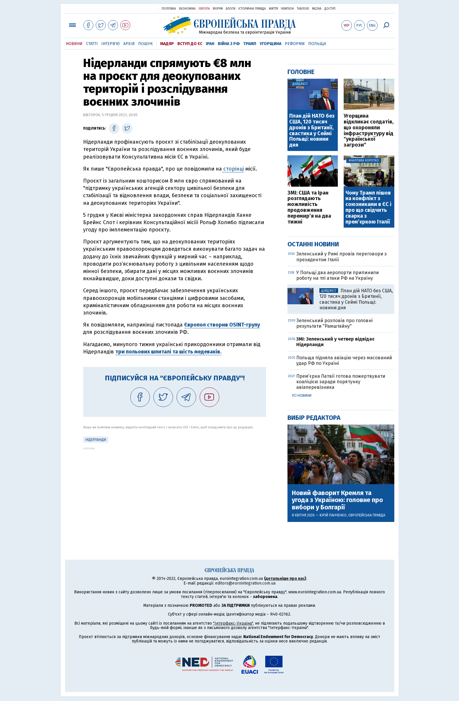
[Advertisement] (174, 491)
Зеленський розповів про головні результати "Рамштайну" (334, 323)
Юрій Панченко (333, 515)
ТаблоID (303, 9)
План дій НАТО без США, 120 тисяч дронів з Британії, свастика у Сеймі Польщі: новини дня (312, 130)
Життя (273, 9)
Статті (92, 43)
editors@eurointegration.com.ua (245, 583)
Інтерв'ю (110, 43)
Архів (129, 43)
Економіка (187, 9)
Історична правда (252, 9)
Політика (169, 9)
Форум (218, 9)
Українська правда (140, 8)
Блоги (230, 9)
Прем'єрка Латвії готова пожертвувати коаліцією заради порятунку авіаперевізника (340, 381)
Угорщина (270, 43)
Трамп (249, 43)
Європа (204, 9)
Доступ (329, 9)
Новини (74, 43)
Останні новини (313, 244)
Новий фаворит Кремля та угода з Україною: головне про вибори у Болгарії (337, 500)
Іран (210, 43)
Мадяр (167, 43)
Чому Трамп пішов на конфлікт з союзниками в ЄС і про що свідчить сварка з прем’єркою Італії (368, 207)
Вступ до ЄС (189, 43)
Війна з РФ (229, 43)
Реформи (295, 43)
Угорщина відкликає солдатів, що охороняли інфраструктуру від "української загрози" (368, 130)
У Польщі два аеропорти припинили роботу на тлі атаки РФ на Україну (337, 275)
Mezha (316, 9)
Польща (317, 43)
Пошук (145, 43)
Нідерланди (95, 440)
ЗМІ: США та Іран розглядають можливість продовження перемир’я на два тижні (309, 207)
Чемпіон (287, 9)
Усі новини (301, 396)
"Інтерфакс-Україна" (233, 623)
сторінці (233, 169)
